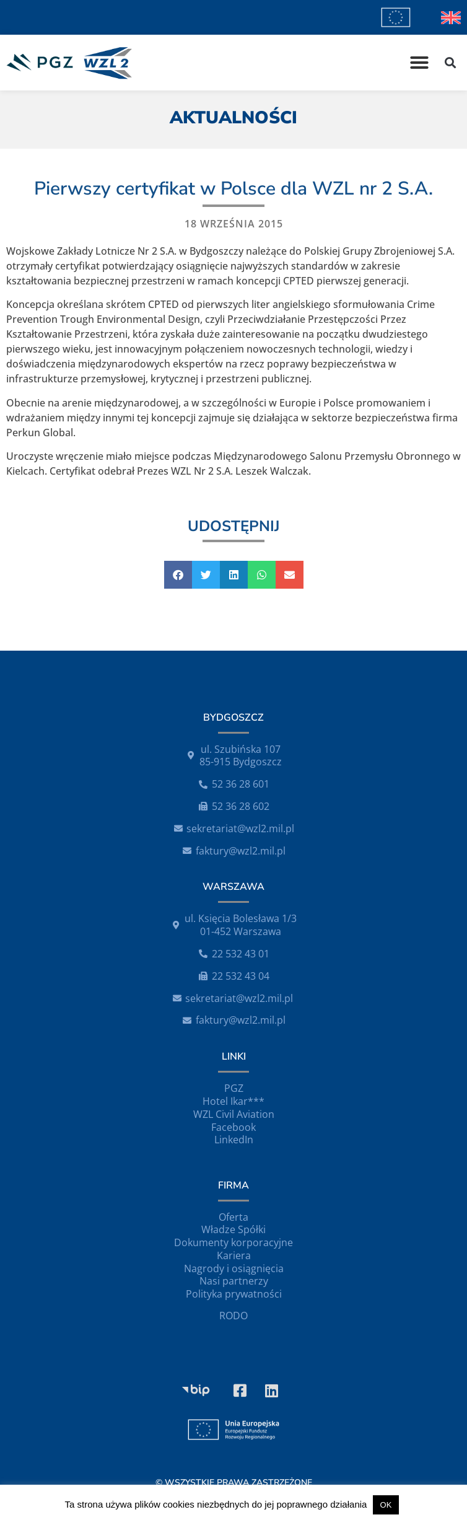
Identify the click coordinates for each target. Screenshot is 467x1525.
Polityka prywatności (234, 1294)
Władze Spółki (233, 1229)
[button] (419, 62)
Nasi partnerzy (233, 1281)
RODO (233, 1315)
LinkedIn (233, 1139)
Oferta (233, 1217)
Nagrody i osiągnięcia (234, 1268)
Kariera (234, 1255)
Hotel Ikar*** (233, 1101)
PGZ (233, 1088)
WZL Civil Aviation (233, 1114)
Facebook (233, 1127)
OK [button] (386, 1505)
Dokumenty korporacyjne (233, 1242)
